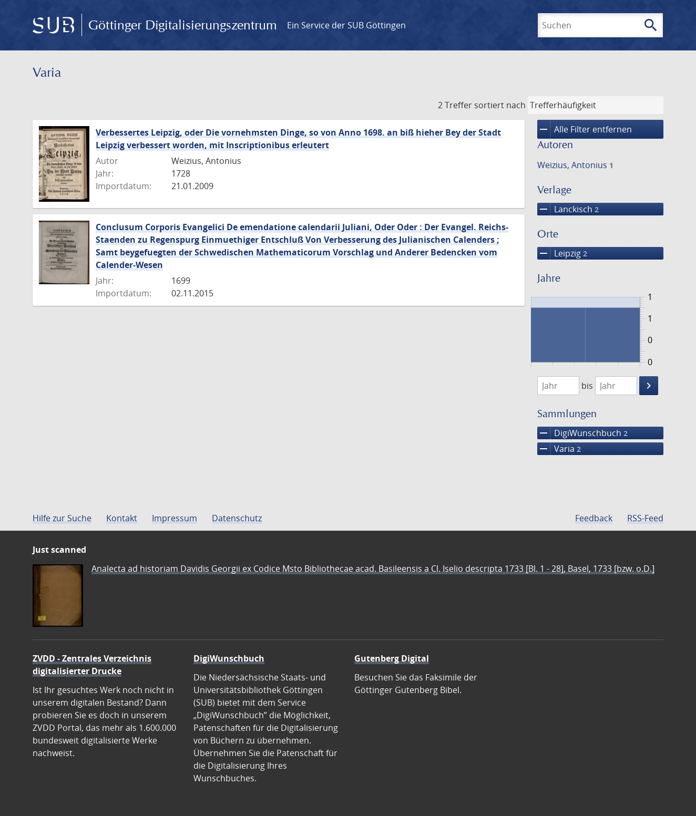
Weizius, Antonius (575, 165)
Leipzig (562, 253)
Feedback (593, 518)
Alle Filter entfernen (584, 129)
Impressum (174, 518)
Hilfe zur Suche (62, 518)
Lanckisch (568, 209)
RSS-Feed (645, 518)
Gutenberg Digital (391, 658)
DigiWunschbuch (582, 433)
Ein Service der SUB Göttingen (346, 25)
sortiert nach (500, 105)
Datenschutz (237, 518)
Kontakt (121, 518)
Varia (559, 448)
